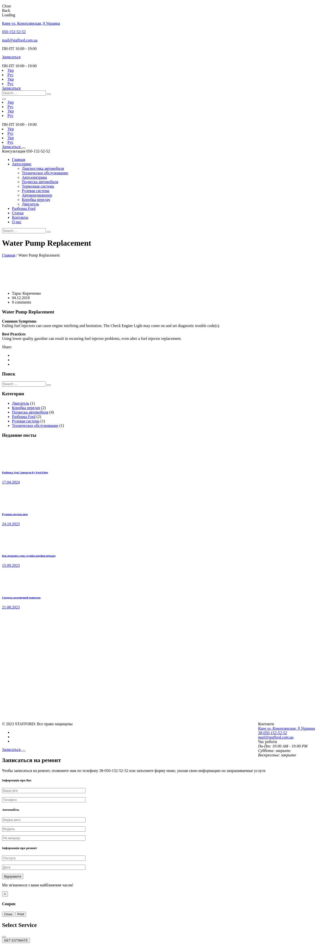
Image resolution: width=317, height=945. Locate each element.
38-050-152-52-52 (272, 733)
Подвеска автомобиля (40, 182)
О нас (16, 222)
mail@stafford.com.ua (19, 40)
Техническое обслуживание (45, 173)
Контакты (20, 217)
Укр (10, 70)
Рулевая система (35, 191)
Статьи (18, 213)
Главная (18, 159)
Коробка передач (36, 200)
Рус (10, 75)
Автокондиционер (37, 195)
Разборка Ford (23, 208)
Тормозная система (38, 186)
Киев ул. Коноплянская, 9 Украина (31, 23)
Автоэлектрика (34, 177)
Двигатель (30, 204)
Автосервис (22, 164)
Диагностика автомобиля (43, 168)
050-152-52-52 (14, 32)
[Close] (24, 751)
